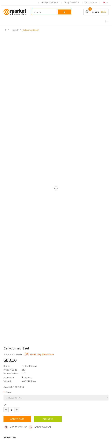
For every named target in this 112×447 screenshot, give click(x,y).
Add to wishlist (15, 427)
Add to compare (40, 427)
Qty (5, 404)
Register (55, 2)
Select (8, 392)
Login (46, 2)
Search (15, 30)
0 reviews (18, 354)
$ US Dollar (91, 2)
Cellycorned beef (31, 30)
